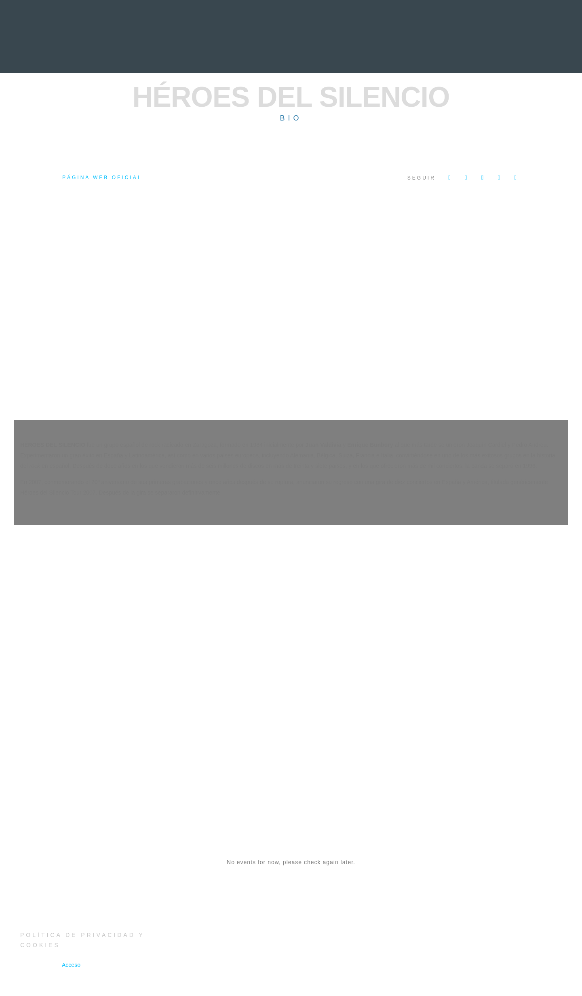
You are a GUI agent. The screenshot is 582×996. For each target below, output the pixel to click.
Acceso (71, 965)
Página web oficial (102, 177)
